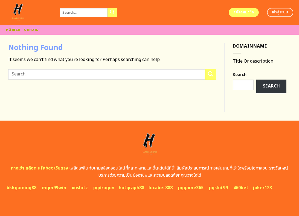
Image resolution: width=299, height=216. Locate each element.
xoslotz (80, 188)
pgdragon (103, 188)
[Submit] (112, 12)
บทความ (31, 30)
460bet (240, 188)
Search (239, 75)
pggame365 (191, 188)
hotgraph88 (131, 188)
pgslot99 (218, 188)
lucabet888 (161, 188)
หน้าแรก (13, 30)
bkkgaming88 (21, 188)
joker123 (262, 188)
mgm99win (54, 188)
